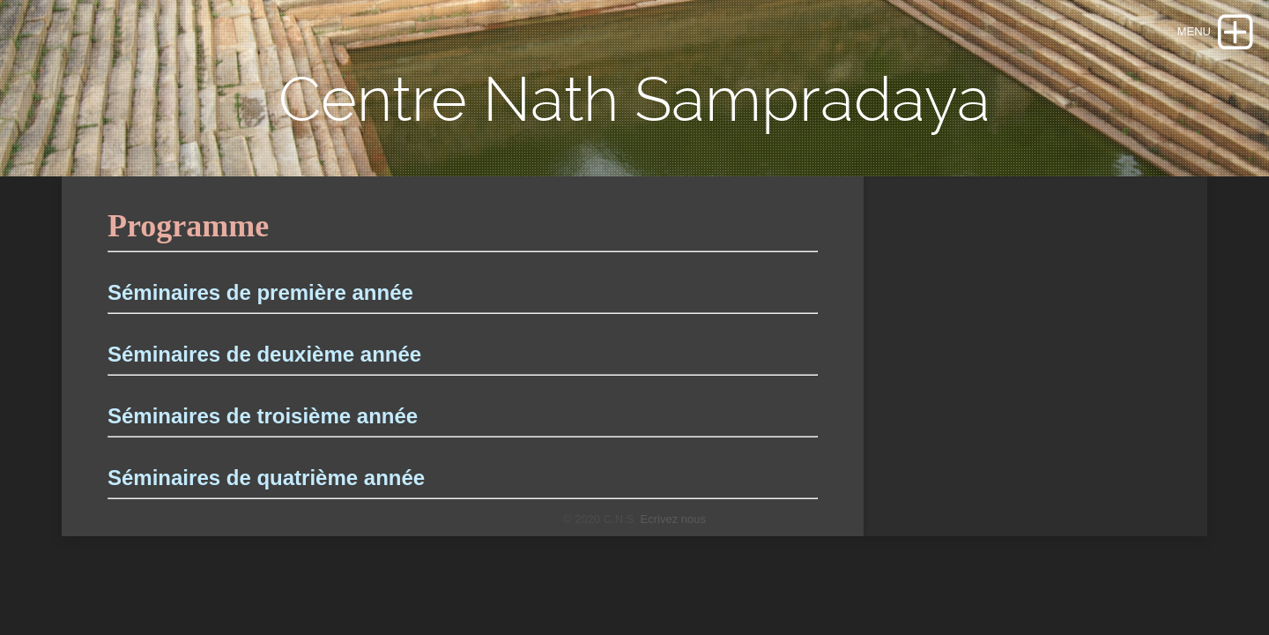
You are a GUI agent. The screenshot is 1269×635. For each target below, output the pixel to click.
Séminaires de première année (260, 292)
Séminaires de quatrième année (266, 477)
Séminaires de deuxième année (264, 354)
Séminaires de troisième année (263, 416)
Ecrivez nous (673, 519)
